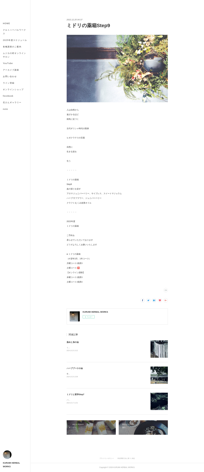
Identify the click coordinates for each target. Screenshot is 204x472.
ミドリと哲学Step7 (75, 394)
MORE (6, 102)
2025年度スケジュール (15, 40)
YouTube (8, 63)
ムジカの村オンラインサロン (14, 55)
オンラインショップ (13, 89)
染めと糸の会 (73, 342)
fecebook (8, 96)
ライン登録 (8, 83)
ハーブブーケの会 (75, 368)
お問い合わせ (10, 76)
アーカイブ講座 (11, 70)
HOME (6, 23)
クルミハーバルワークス (14, 32)
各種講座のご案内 (12, 47)
